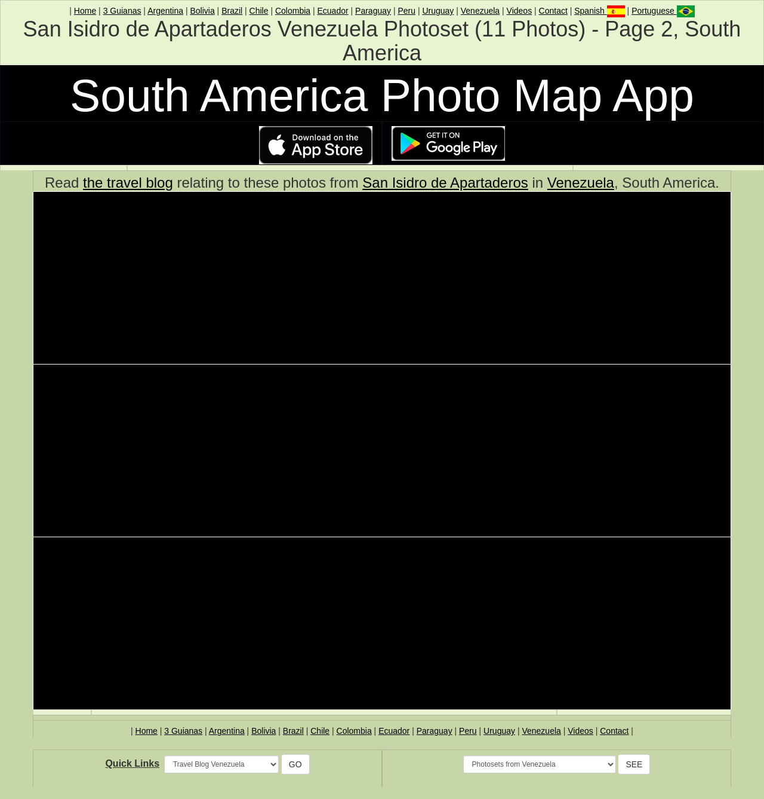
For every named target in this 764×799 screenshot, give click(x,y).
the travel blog (128, 183)
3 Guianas (122, 11)
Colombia (292, 11)
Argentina (165, 11)
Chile (259, 11)
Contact (553, 11)
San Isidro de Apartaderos (445, 183)
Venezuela (480, 11)
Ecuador (332, 11)
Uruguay (438, 11)
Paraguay (373, 11)
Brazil (231, 11)
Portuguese (663, 11)
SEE (634, 764)
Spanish (599, 11)
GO (295, 764)
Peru (406, 11)
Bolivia (202, 11)
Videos (519, 11)
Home (85, 11)
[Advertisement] (382, 279)
